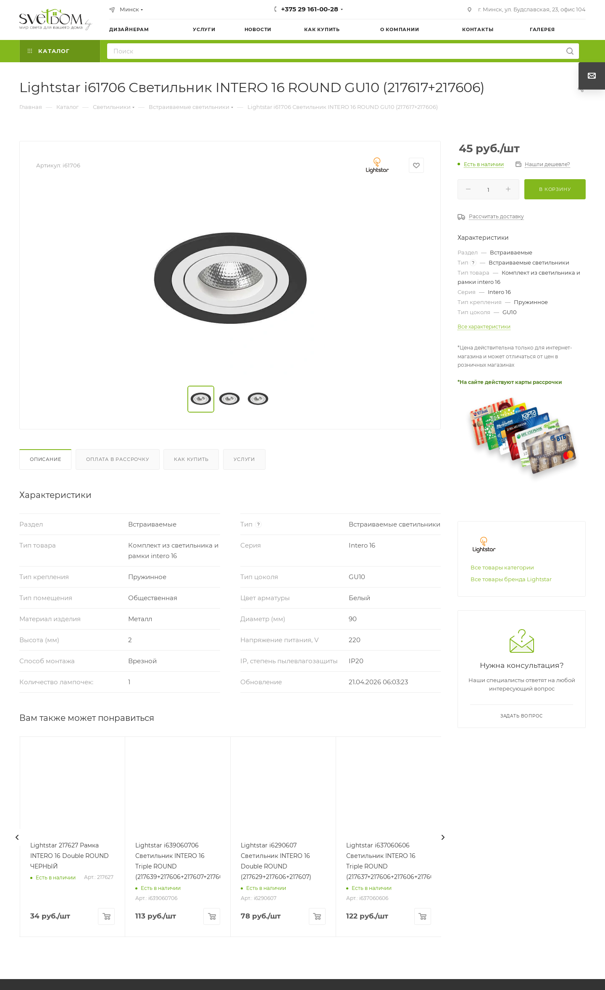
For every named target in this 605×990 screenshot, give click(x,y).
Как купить (191, 459)
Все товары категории (502, 567)
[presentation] (17, 837)
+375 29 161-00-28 (309, 9)
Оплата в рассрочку (117, 459)
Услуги (244, 459)
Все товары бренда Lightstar (511, 579)
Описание (45, 459)
